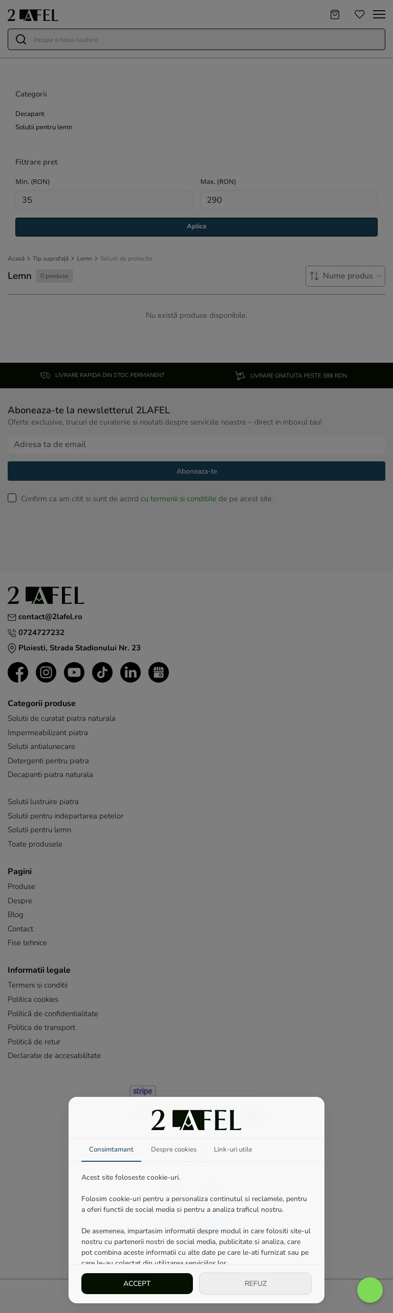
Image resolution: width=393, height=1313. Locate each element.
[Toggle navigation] (379, 14)
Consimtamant (113, 1149)
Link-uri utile (241, 1149)
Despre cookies (179, 1149)
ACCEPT (137, 1283)
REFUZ (256, 1283)
